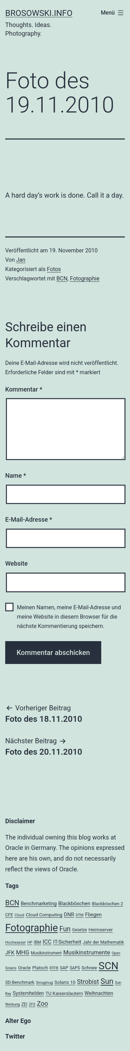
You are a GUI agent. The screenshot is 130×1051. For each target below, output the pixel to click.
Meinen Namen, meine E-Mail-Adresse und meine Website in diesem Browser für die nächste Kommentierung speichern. (69, 616)
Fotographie (84, 278)
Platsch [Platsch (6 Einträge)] (40, 967)
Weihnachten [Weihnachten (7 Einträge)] (99, 993)
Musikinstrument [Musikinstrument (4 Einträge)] (46, 953)
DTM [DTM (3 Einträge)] (80, 915)
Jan (20, 260)
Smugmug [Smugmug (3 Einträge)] (44, 982)
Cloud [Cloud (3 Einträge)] (19, 915)
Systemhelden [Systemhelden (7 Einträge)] (28, 993)
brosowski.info (38, 13)
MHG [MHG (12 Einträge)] (22, 952)
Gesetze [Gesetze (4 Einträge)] (79, 929)
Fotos (54, 269)
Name (15, 475)
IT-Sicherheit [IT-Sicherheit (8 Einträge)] (67, 942)
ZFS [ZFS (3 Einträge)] (32, 1004)
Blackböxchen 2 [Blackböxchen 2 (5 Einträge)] (107, 903)
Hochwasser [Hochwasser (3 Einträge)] (15, 942)
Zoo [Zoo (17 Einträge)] (42, 1003)
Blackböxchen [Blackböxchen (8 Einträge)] (74, 903)
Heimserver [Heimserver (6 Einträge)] (100, 929)
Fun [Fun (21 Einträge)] (64, 929)
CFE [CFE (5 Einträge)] (9, 914)
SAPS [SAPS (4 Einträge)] (75, 967)
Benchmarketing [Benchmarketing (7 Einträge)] (39, 903)
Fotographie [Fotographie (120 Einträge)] (31, 928)
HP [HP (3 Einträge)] (29, 942)
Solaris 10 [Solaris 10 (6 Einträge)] (65, 982)
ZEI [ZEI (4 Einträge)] (24, 1004)
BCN (62, 278)
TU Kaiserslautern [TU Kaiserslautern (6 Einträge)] (64, 993)
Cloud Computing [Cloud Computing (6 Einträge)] (44, 914)
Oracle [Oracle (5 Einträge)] (24, 967)
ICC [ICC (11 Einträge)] (47, 941)
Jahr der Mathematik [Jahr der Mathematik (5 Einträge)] (103, 942)
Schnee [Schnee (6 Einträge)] (89, 967)
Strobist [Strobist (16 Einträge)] (88, 981)
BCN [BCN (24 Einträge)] (12, 903)
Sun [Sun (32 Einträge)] (107, 981)
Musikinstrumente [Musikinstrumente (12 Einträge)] (86, 952)
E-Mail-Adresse (28, 519)
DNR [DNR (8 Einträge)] (69, 914)
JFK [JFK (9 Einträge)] (10, 953)
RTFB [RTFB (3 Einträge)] (54, 968)
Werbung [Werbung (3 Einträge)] (12, 1004)
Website (16, 563)
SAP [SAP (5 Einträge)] (64, 967)
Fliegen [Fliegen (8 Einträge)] (93, 914)
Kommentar (23, 389)
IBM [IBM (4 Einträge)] (37, 942)
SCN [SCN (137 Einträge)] (108, 966)
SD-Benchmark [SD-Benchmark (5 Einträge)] (19, 982)
